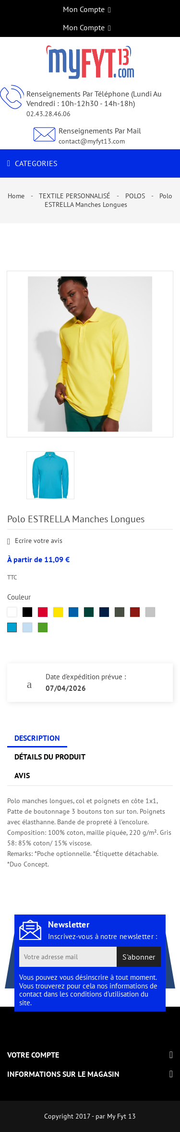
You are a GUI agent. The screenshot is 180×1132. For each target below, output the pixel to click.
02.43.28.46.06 (48, 113)
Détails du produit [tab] (49, 756)
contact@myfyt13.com (92, 141)
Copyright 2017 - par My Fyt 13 (90, 1116)
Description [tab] (37, 738)
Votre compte (33, 1055)
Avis (22, 775)
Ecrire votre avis (34, 541)
